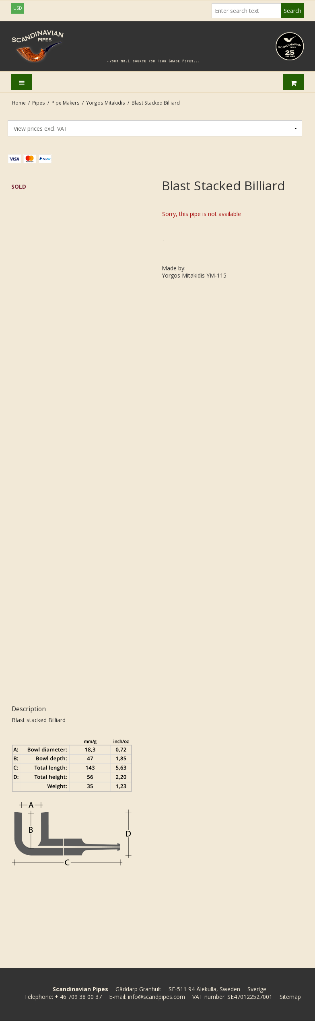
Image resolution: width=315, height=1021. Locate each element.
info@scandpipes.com (156, 996)
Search (292, 10)
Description (29, 709)
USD (17, 8)
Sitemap (290, 996)
